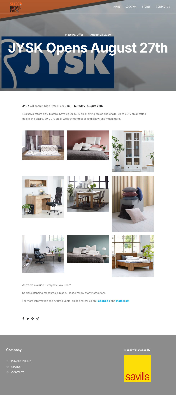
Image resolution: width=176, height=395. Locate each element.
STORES (16, 367)
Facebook (103, 301)
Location (131, 7)
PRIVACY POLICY (21, 361)
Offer (80, 34)
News (71, 34)
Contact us (163, 7)
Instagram (122, 301)
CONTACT (17, 372)
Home (117, 7)
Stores (146, 7)
